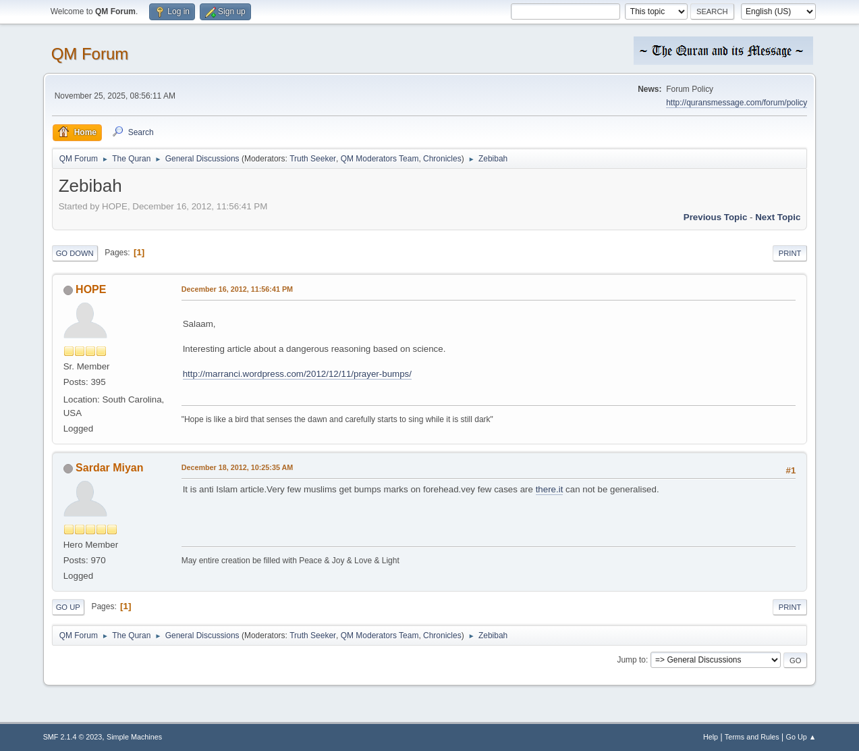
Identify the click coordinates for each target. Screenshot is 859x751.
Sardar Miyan (109, 467)
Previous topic (716, 217)
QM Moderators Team (380, 158)
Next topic (777, 217)
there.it (549, 489)
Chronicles (442, 158)
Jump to (631, 660)
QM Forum (90, 54)
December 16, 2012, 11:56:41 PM (237, 289)
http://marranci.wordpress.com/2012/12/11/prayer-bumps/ (297, 374)
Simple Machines (134, 737)
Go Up (68, 607)
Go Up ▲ (801, 737)
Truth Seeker (312, 158)
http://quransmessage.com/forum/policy (736, 102)
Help (710, 737)
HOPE (91, 289)
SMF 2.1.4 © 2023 (73, 737)
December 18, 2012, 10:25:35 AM (238, 467)
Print (790, 253)
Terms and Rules (752, 737)
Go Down (75, 253)
